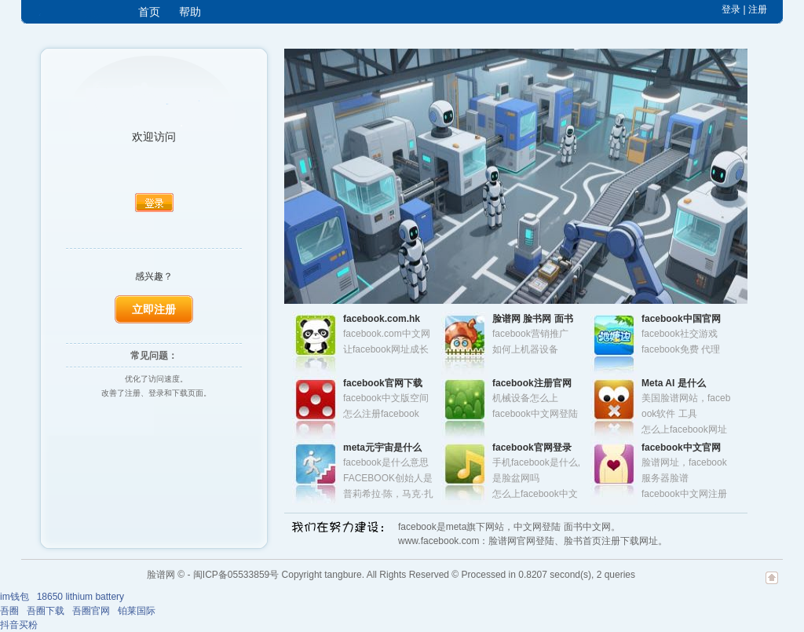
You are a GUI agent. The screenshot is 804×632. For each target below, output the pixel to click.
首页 (149, 11)
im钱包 (14, 596)
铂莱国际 (136, 610)
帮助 (190, 11)
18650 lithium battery (80, 596)
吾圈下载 (45, 610)
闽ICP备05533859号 (236, 574)
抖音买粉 (19, 624)
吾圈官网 (91, 610)
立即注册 (154, 309)
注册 (757, 9)
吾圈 (9, 610)
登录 (731, 9)
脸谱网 (161, 574)
